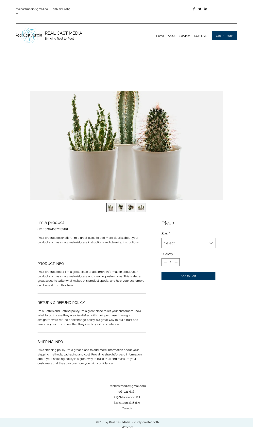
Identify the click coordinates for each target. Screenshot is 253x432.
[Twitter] (200, 9)
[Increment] (176, 262)
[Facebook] (194, 9)
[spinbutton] (170, 262)
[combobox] (188, 243)
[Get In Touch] (224, 35)
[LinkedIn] (206, 9)
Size (165, 233)
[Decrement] (164, 262)
